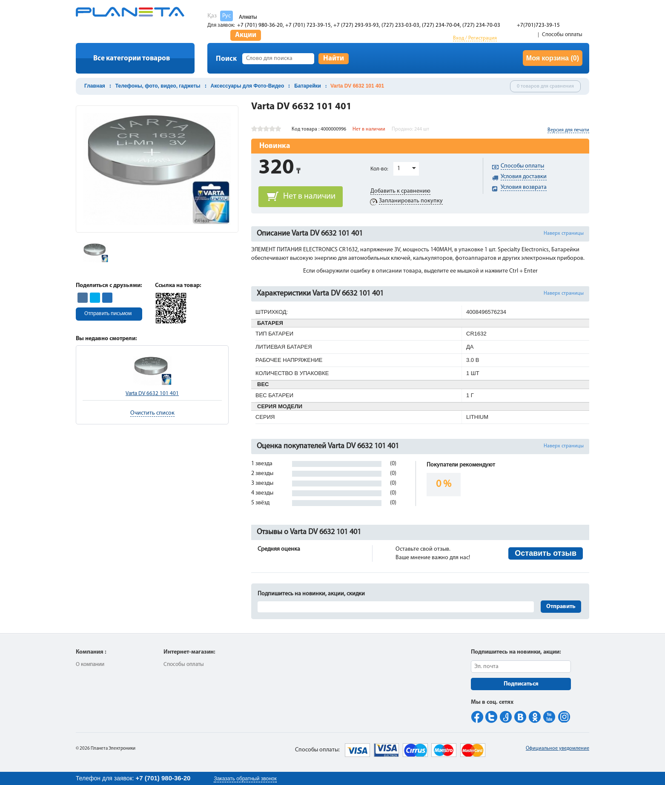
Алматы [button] (248, 17)
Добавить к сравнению (400, 191)
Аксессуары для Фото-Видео (247, 86)
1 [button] (398, 168)
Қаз (212, 16)
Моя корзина (552, 58)
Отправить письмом (108, 313)
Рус (226, 16)
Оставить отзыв (545, 553)
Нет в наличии (309, 196)
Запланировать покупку (411, 201)
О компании (90, 664)
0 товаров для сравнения (545, 86)
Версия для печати (568, 130)
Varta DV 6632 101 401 (152, 393)
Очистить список (152, 413)
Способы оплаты (562, 34)
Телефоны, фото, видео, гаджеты (158, 86)
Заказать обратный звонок (245, 779)
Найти (333, 58)
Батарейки (307, 86)
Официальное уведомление (557, 748)
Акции (245, 35)
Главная (94, 86)
